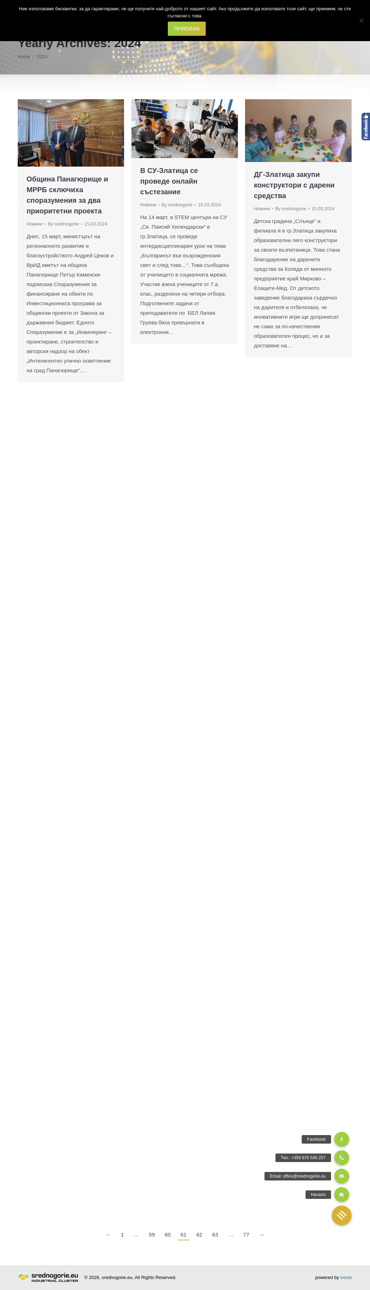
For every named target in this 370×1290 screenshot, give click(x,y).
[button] (342, 1215)
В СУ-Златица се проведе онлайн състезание (169, 181)
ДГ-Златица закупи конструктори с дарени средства (294, 185)
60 (168, 1235)
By (63, 224)
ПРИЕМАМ (186, 29)
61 (184, 1235)
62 (200, 1235)
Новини (34, 224)
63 (215, 1235)
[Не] (361, 20)
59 (152, 1235)
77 (246, 1235)
